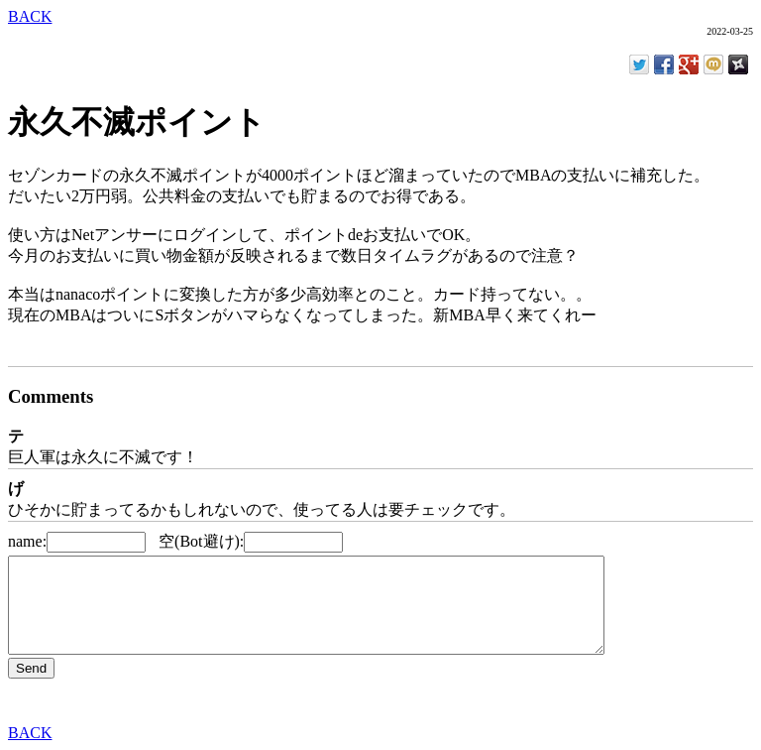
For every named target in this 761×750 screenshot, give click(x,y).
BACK (30, 16)
